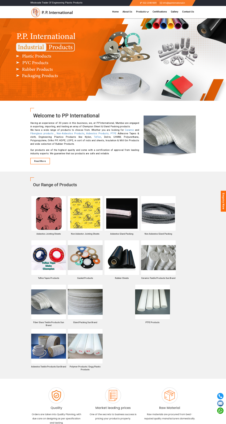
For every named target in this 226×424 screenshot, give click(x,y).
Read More (40, 161)
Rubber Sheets (120, 397)
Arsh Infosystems (135, 420)
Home (76, 407)
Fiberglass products (42, 133)
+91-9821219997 (170, 404)
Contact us (133, 407)
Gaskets (104, 397)
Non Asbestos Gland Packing (116, 393)
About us (88, 407)
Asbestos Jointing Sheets (85, 390)
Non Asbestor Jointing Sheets (117, 390)
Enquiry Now (223, 201)
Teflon (97, 137)
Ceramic (129, 130)
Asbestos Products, (98, 133)
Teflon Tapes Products (84, 397)
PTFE (113, 133)
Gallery (119, 407)
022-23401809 (148, 3)
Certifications (104, 407)
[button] (7, 62)
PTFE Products (140, 397)
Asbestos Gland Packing (85, 393)
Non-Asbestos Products (70, 133)
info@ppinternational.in (172, 3)
